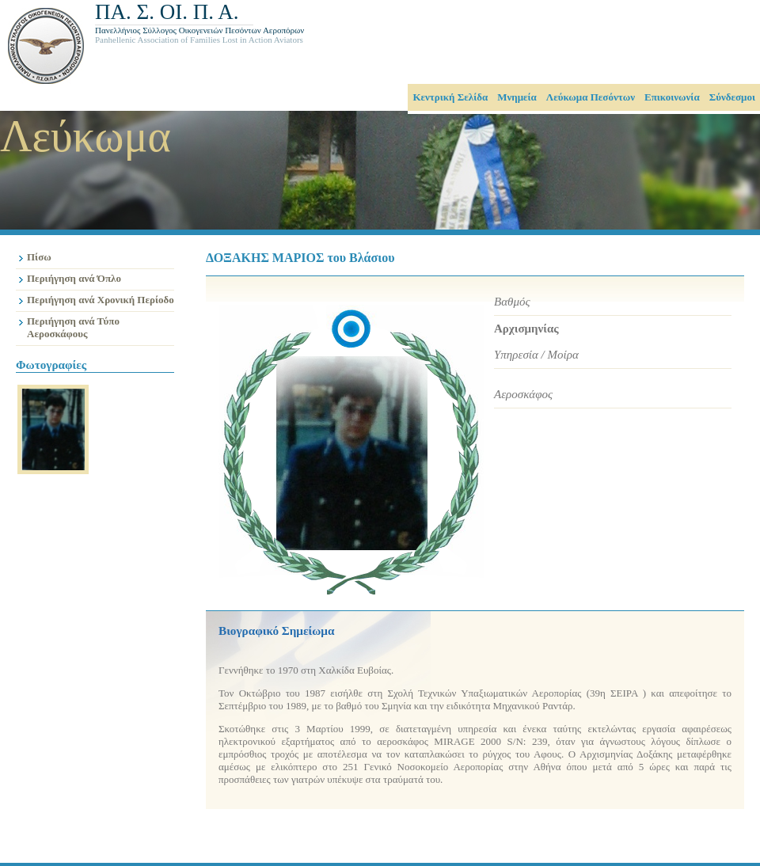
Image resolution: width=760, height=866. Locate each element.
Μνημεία (517, 97)
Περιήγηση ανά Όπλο (74, 278)
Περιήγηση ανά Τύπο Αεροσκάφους (73, 327)
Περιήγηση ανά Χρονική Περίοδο (100, 300)
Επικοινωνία (672, 97)
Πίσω (39, 257)
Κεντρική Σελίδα (450, 97)
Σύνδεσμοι (732, 97)
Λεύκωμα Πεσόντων (590, 97)
